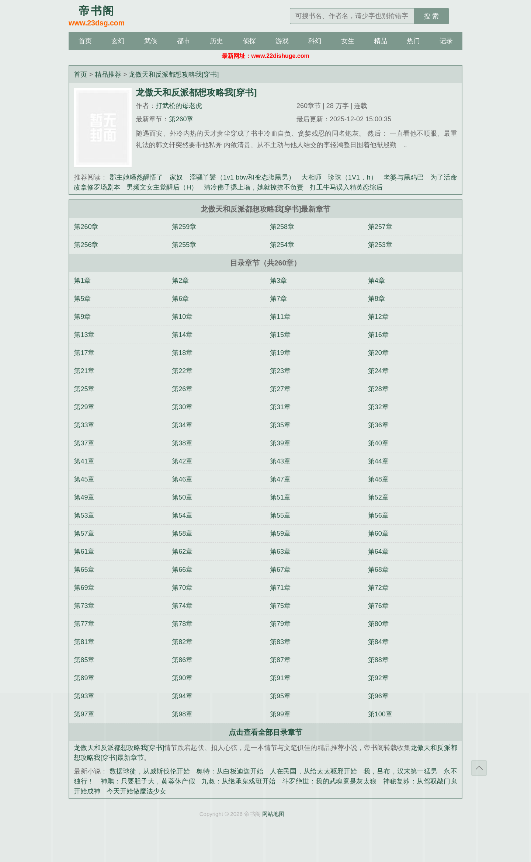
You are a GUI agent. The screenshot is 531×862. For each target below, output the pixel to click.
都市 (183, 41)
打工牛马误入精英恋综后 (346, 187)
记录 (446, 41)
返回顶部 (479, 768)
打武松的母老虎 (179, 106)
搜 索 (431, 16)
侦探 (249, 41)
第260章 (181, 119)
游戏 (282, 41)
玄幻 (118, 41)
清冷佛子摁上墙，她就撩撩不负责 (253, 187)
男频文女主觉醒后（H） (162, 187)
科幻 (315, 41)
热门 (413, 41)
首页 (85, 41)
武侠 (150, 41)
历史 (216, 41)
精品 (380, 41)
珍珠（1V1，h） (352, 177)
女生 (347, 41)
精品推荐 (108, 74)
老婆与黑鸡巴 (404, 177)
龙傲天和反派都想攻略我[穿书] (174, 74)
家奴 (176, 177)
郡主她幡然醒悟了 (136, 177)
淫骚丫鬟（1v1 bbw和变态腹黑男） (242, 177)
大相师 (311, 177)
